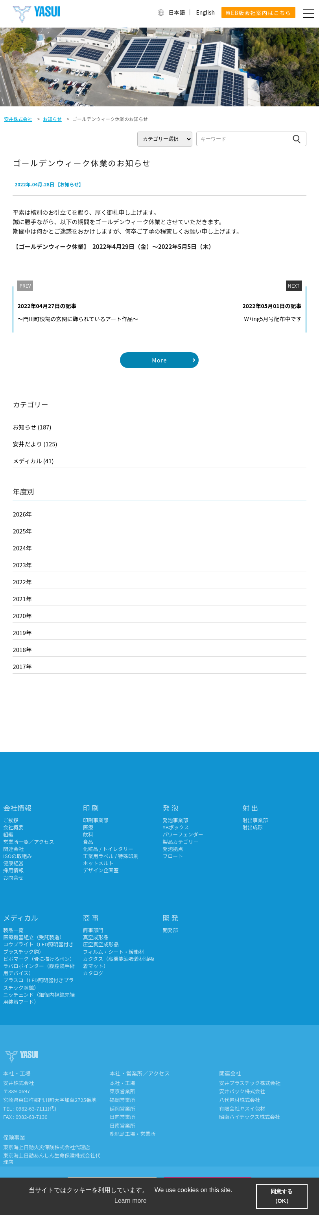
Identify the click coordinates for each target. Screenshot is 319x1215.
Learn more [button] (130, 1200)
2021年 (22, 598)
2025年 (22, 531)
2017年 (22, 666)
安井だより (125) (35, 444)
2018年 (22, 649)
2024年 (22, 548)
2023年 (22, 565)
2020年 (22, 615)
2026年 (22, 514)
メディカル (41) (33, 461)
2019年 (22, 632)
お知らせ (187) (32, 427)
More (159, 360)
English (205, 12)
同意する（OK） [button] (282, 1196)
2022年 (22, 582)
